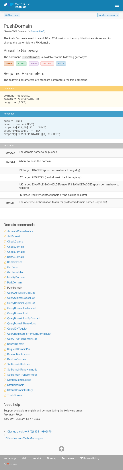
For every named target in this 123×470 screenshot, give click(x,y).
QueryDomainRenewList (21, 323)
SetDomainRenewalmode (22, 369)
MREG (9, 63)
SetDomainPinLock (18, 364)
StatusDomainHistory (20, 390)
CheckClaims (15, 241)
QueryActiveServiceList (21, 292)
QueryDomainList (17, 313)
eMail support (25, 438)
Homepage (10, 458)
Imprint (37, 458)
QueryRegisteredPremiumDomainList (29, 333)
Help (24, 458)
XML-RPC (47, 63)
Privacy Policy (91, 458)
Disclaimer (68, 458)
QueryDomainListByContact (23, 318)
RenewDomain (15, 344)
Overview (12, 15)
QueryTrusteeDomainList (22, 339)
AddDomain (14, 236)
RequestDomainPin (18, 349)
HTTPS (21, 63)
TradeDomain (15, 395)
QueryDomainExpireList (21, 303)
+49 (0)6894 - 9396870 (29, 431)
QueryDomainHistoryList (21, 308)
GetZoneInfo (15, 272)
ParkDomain (14, 282)
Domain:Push (37, 31)
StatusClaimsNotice (19, 379)
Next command (107, 15)
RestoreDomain (16, 359)
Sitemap (51, 458)
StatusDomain (15, 385)
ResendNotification (18, 354)
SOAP (34, 63)
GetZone (12, 267)
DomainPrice (14, 262)
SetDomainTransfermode (22, 374)
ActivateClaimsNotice (20, 231)
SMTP (61, 63)
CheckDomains (16, 251)
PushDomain (14, 287)
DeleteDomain (15, 257)
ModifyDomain (16, 277)
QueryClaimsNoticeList (21, 298)
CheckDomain (15, 246)
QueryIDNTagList (17, 328)
